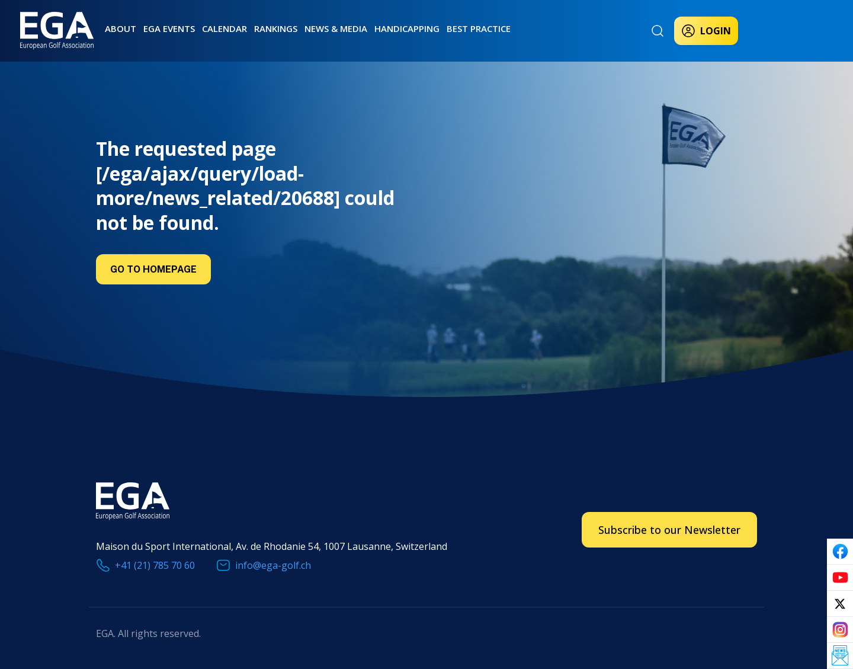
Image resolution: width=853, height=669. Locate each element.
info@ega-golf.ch (273, 565)
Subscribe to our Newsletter (669, 530)
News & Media (335, 28)
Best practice (479, 28)
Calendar (224, 28)
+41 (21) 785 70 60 (155, 565)
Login (706, 31)
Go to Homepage (153, 269)
